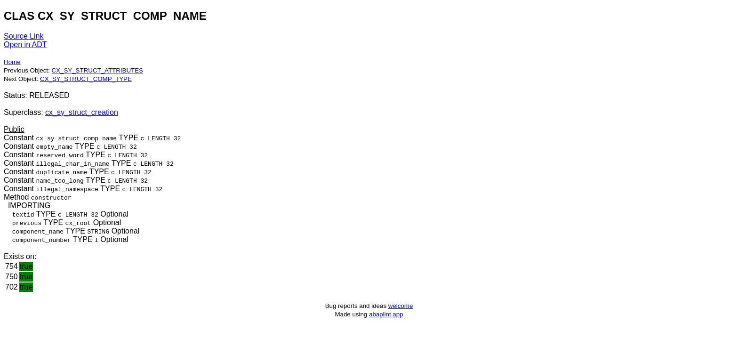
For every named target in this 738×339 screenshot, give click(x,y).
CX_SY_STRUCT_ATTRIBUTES (97, 70)
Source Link (24, 36)
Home (12, 61)
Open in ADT (25, 44)
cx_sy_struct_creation (81, 112)
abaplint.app (386, 314)
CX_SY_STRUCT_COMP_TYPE (86, 78)
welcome (400, 305)
